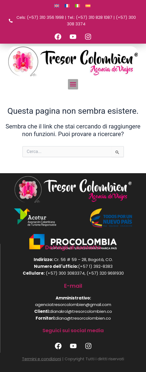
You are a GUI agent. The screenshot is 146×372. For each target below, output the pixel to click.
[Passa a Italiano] (77, 5)
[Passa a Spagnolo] (88, 5)
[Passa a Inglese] (56, 5)
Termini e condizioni (41, 359)
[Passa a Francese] (67, 5)
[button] (73, 84)
